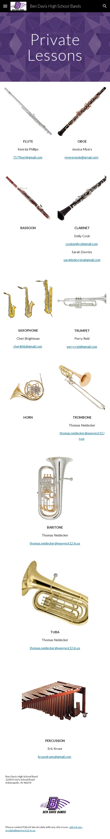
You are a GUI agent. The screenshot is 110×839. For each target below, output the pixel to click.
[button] (5, 6)
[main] (55, 47)
